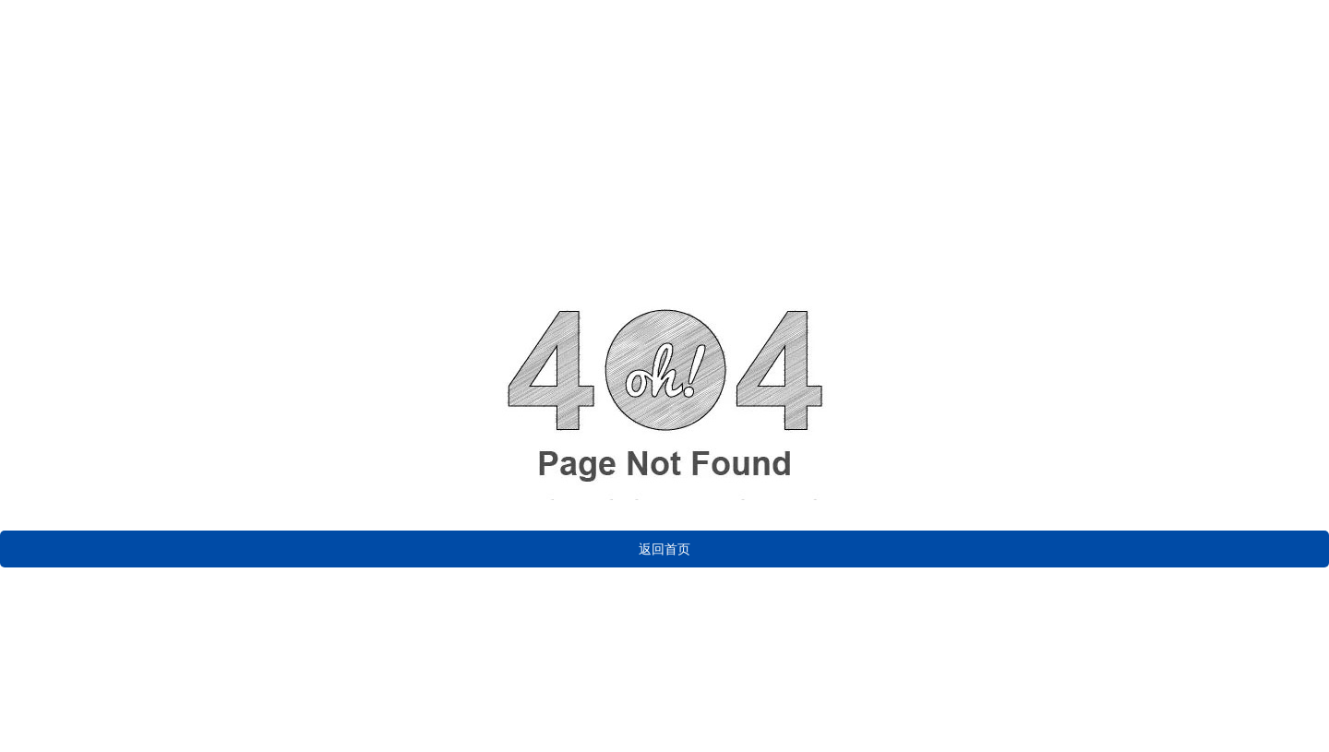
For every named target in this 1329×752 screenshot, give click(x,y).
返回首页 (664, 549)
